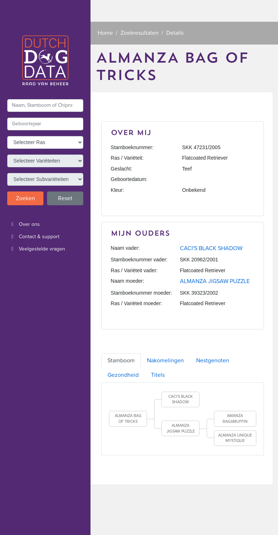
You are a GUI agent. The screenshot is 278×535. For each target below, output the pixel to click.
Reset (65, 198)
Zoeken (25, 198)
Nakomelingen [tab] (165, 360)
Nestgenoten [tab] (212, 360)
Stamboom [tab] (121, 360)
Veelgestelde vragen (36, 249)
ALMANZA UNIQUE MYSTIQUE (235, 438)
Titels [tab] (158, 375)
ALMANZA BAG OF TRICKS (128, 419)
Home (105, 33)
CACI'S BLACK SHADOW (211, 248)
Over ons (23, 224)
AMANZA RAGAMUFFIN (235, 419)
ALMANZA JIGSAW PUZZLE (215, 281)
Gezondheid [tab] (123, 375)
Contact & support (33, 236)
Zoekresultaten (140, 33)
